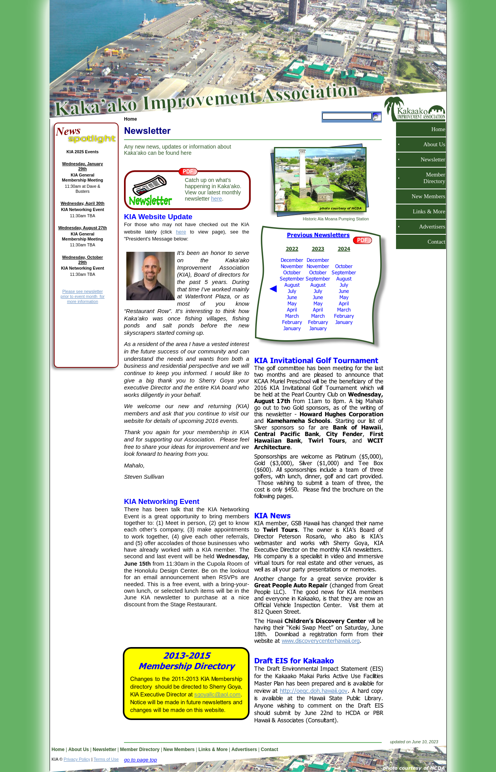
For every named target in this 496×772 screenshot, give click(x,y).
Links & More (425, 211)
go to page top (140, 760)
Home (435, 129)
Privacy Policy (77, 759)
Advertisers (429, 226)
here (216, 199)
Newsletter (430, 159)
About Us (431, 144)
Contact (433, 242)
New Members (425, 196)
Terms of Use (106, 759)
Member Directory (432, 177)
